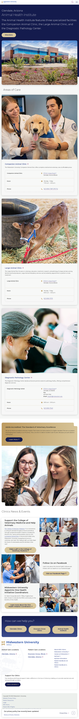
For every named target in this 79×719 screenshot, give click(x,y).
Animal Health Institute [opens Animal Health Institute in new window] (63, 629)
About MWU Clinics (60, 649)
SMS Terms (6, 704)
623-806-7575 (48, 298)
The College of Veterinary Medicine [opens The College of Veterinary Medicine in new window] (15, 529)
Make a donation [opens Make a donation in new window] (12, 684)
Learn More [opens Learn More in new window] (13, 439)
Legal (4, 702)
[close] (73, 713)
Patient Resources (8, 700)
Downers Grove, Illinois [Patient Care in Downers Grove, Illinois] (36, 654)
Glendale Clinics (16, 629)
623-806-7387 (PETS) (51, 189)
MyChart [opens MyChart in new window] (56, 656)
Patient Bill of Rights (9, 707)
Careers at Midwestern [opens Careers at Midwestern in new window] (61, 654)
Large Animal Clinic (13, 268)
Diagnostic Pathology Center (17, 378)
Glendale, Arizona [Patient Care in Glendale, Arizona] (34, 657)
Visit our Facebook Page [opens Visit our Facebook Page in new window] (55, 573)
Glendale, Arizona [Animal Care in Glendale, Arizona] (8, 654)
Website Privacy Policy (9, 698)
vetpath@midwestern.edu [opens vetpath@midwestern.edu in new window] (54, 396)
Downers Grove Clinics (39, 629)
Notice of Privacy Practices (11, 714)
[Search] (72, 2)
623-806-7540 (48, 408)
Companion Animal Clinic (15, 164)
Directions (9, 35)
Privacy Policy (63, 713)
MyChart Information (60, 658)
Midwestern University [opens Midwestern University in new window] (61, 652)
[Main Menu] (76, 2)
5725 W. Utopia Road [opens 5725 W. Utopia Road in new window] (49, 281)
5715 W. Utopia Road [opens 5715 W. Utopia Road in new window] (49, 173)
